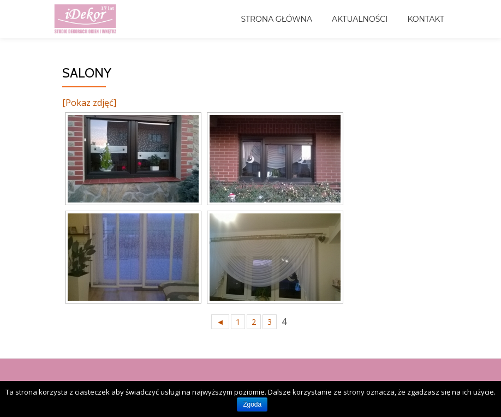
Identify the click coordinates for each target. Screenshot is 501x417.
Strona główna (276, 19)
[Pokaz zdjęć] (89, 103)
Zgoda (252, 404)
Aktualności (359, 19)
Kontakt (425, 19)
